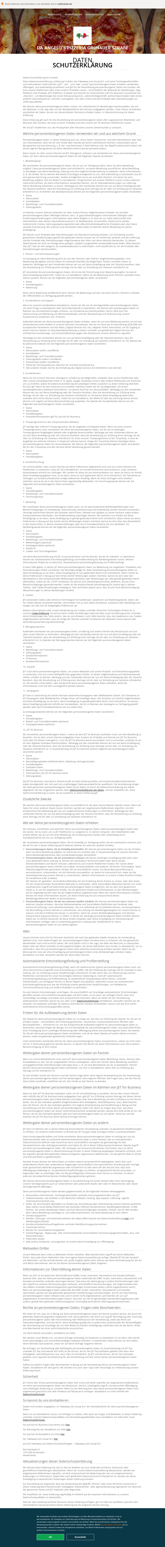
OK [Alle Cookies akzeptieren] (50, 1537)
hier (127, 1218)
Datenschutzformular (88, 1000)
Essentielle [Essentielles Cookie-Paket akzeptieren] (80, 1537)
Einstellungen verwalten (111, 1524)
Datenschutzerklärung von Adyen (87, 790)
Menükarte (55, 14)
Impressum (114, 14)
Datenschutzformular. (34, 1420)
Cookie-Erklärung (40, 613)
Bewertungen (73, 14)
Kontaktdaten (94, 14)
